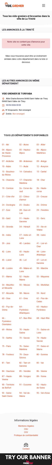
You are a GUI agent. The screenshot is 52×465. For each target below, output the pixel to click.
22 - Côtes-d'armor (24, 198)
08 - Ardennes (25, 161)
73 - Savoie (24, 338)
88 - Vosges (25, 376)
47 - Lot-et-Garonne (42, 261)
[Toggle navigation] (43, 5)
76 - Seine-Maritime (24, 348)
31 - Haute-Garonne (24, 220)
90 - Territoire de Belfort (8, 386)
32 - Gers (41, 218)
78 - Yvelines (8, 354)
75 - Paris (6, 346)
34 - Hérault (24, 226)
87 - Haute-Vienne (7, 378)
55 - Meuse (24, 285)
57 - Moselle (8, 293)
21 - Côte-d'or (8, 196)
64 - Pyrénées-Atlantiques (24, 310)
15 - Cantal (41, 171)
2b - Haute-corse (42, 190)
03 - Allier (41, 144)
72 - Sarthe (7, 338)
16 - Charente (8, 180)
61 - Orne (23, 298)
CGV (26, 432)
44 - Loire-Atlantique (41, 253)
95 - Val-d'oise (43, 393)
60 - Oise (6, 298)
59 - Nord (41, 293)
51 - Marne (7, 276)
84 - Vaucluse (8, 371)
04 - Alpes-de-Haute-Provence (7, 153)
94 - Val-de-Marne (24, 394)
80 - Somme (42, 354)
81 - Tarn (6, 362)
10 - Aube (6, 166)
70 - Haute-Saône (24, 331)
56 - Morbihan (43, 285)
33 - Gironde (7, 226)
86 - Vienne (42, 371)
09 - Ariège (42, 161)
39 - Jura (6, 243)
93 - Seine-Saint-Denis (7, 394)
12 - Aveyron (42, 166)
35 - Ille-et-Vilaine (42, 228)
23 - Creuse (42, 196)
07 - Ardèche (8, 161)
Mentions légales (26, 426)
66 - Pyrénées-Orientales (7, 321)
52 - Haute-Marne (24, 278)
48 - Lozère (7, 268)
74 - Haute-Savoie (42, 339)
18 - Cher (41, 180)
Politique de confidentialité (26, 435)
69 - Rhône (7, 329)
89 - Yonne (41, 376)
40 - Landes (24, 243)
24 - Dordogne (8, 205)
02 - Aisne (24, 144)
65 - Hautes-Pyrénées (42, 308)
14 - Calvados (25, 171)
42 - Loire (6, 251)
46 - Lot (23, 260)
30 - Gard (6, 218)
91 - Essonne (25, 384)
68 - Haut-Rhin (43, 318)
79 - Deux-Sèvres (24, 356)
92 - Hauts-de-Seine (42, 386)
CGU (26, 429)
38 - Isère (41, 235)
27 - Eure (6, 210)
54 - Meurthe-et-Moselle (8, 286)
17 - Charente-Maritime (25, 181)
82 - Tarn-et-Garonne (25, 364)
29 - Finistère (43, 210)
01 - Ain (5, 144)
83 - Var (40, 362)
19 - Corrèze (7, 188)
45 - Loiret (6, 260)
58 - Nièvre (24, 293)
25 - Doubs (24, 205)
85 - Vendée (25, 371)
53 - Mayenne (43, 276)
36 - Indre (6, 235)
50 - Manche (42, 268)
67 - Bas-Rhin (25, 318)
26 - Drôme (42, 205)
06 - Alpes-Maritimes (42, 151)
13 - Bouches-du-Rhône (8, 173)
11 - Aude (23, 166)
